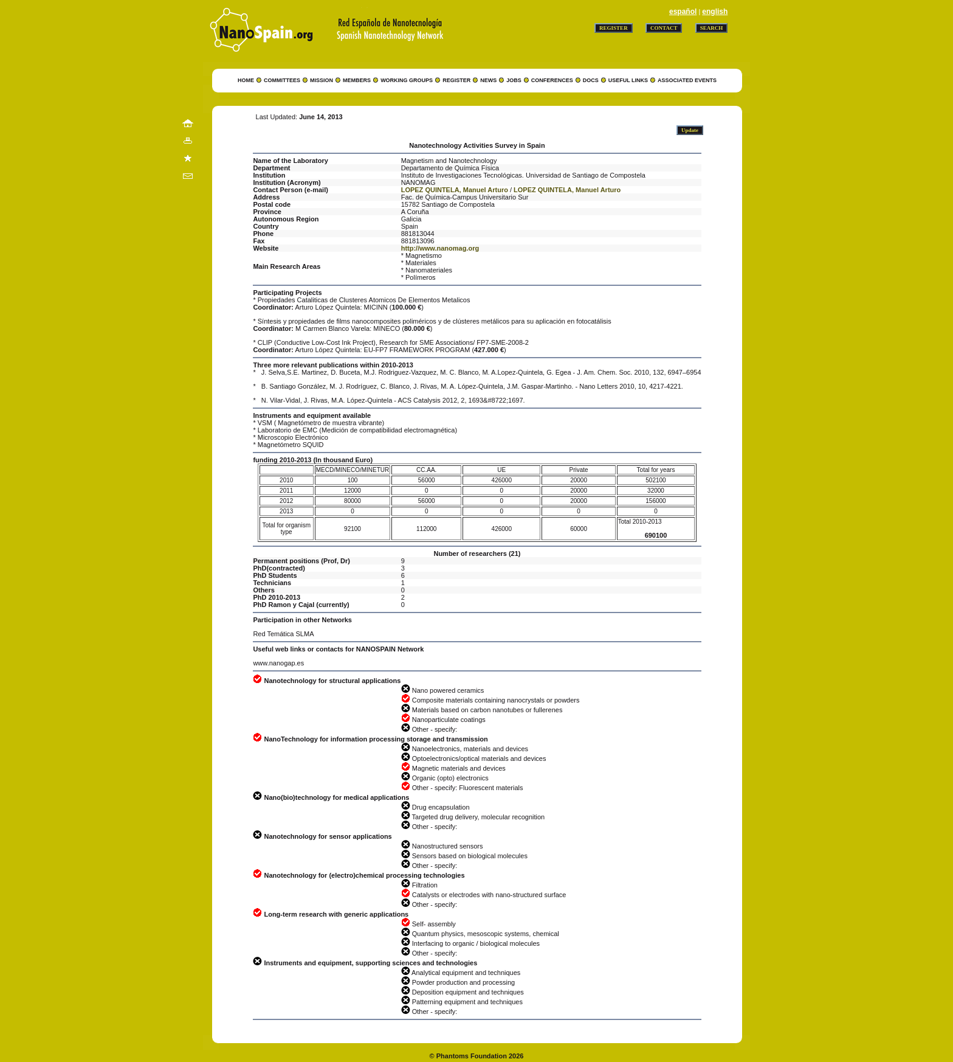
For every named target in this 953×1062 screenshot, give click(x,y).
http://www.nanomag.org (440, 248)
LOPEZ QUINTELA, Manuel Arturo (454, 189)
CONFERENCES (552, 80)
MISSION (321, 80)
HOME (246, 80)
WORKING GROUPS (406, 80)
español (683, 11)
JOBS (513, 80)
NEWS (488, 80)
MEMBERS (357, 80)
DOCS (591, 80)
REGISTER (456, 80)
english (715, 11)
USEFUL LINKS (628, 80)
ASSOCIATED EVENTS (687, 80)
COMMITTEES (282, 80)
